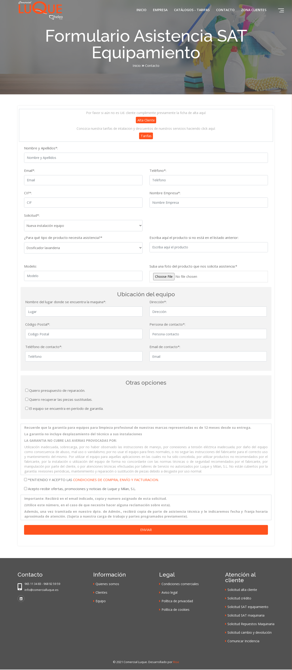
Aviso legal (169, 593)
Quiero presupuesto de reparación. (57, 390)
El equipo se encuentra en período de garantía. (66, 408)
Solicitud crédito (239, 598)
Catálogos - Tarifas (192, 10)
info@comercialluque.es (42, 590)
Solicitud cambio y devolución (249, 633)
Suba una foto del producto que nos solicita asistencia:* (193, 266)
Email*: (29, 170)
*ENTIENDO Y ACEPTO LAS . (93, 480)
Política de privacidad (177, 601)
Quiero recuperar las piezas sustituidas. (60, 399)
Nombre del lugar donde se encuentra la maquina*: (65, 302)
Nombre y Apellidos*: (41, 148)
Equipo (101, 601)
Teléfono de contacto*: (43, 347)
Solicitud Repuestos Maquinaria (250, 624)
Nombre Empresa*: (164, 193)
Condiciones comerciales (180, 584)
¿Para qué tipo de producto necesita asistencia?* (63, 237)
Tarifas (146, 136)
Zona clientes (253, 10)
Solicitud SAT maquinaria (245, 616)
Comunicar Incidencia (243, 641)
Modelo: (30, 266)
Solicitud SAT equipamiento (247, 607)
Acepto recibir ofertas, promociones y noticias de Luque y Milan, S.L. (82, 489)
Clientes (101, 593)
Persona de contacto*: (167, 324)
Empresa (160, 10)
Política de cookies (175, 610)
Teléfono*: (157, 170)
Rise (176, 662)
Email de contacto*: (164, 347)
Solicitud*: (32, 215)
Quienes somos (107, 584)
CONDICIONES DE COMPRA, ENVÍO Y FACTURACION (115, 480)
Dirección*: (158, 302)
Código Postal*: (37, 324)
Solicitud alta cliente (242, 590)
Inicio (141, 10)
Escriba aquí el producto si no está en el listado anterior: (194, 237)
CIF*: (28, 193)
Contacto (225, 10)
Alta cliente (146, 120)
